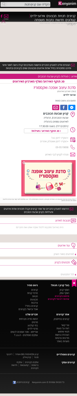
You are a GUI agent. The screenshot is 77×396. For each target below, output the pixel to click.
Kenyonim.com (39, 382)
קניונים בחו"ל (31, 305)
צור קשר (65, 325)
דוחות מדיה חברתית (28, 319)
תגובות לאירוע (62, 220)
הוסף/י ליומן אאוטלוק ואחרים (53, 141)
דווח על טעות (62, 328)
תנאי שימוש (63, 331)
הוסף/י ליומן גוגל (59, 137)
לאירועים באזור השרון (64, 254)
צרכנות (34, 302)
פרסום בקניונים (62, 296)
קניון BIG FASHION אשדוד (26, 354)
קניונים (71, 16)
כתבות (50, 20)
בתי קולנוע (33, 325)
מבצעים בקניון (62, 262)
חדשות (59, 20)
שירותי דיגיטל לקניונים (58, 299)
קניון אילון (27, 357)
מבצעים (51, 16)
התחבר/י (3, 23)
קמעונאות (24, 365)
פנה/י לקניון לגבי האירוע (56, 154)
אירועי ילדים (37, 16)
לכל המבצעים (67, 274)
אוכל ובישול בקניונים (28, 309)
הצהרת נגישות (62, 334)
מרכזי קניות (32, 293)
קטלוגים (70, 20)
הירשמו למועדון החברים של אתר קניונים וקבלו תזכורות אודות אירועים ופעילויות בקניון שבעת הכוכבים (38, 210)
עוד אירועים (64, 245)
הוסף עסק (64, 293)
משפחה (39, 20)
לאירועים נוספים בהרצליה (56, 121)
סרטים (35, 322)
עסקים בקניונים (31, 362)
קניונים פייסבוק (21, 382)
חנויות (61, 16)
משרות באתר (63, 341)
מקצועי (71, 24)
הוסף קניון (64, 289)
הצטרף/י (6, 18)
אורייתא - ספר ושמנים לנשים (24, 331)
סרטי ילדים (33, 328)
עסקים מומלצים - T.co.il (26, 335)
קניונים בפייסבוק (61, 319)
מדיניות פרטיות (62, 338)
